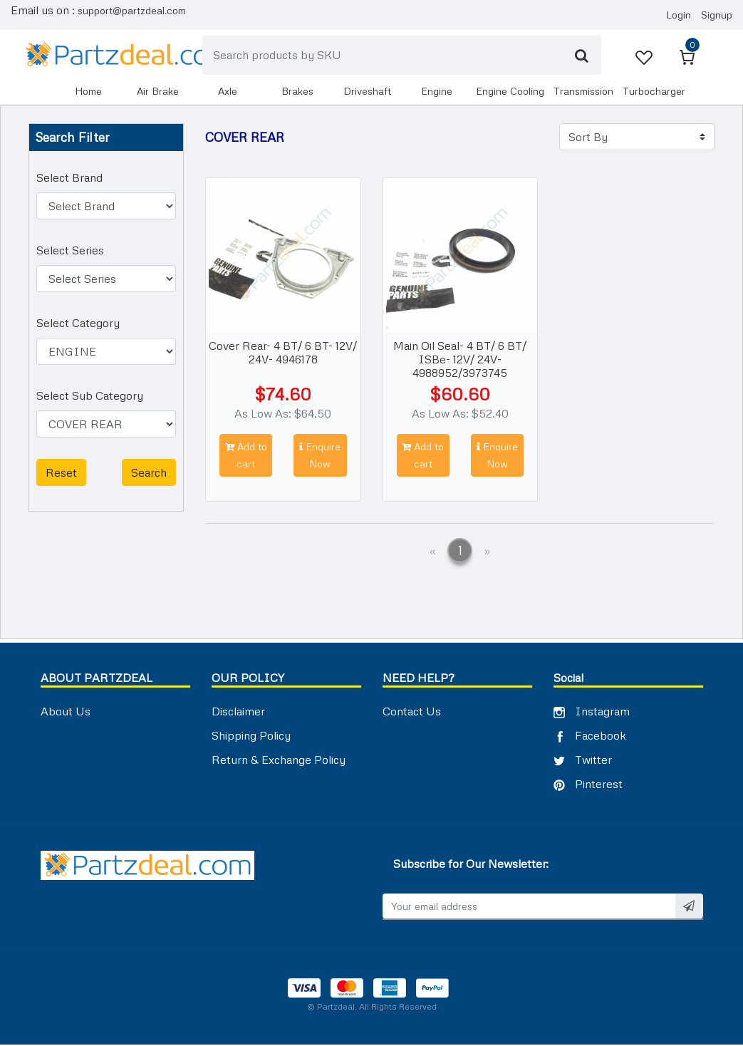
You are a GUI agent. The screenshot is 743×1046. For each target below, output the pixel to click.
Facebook (590, 736)
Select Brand (69, 179)
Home (88, 92)
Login (678, 15)
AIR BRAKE (158, 92)
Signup (716, 15)
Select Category (78, 324)
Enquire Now (320, 456)
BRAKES (297, 92)
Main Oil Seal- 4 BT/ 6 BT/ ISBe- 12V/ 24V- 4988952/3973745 (459, 359)
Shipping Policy (251, 736)
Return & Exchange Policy (278, 760)
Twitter (583, 760)
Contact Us (412, 712)
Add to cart (246, 456)
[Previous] (432, 553)
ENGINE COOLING (510, 92)
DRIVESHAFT (367, 92)
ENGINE (436, 92)
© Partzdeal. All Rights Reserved (372, 1008)
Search (149, 474)
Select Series (70, 251)
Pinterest (588, 784)
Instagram (592, 712)
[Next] (486, 553)
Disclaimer (238, 712)
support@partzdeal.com (132, 10)
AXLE (227, 92)
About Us (65, 712)
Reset (61, 474)
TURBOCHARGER (654, 92)
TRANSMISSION (583, 92)
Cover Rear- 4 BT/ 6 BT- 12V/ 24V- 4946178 (283, 353)
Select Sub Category (89, 397)
